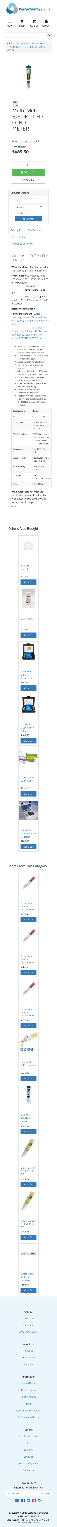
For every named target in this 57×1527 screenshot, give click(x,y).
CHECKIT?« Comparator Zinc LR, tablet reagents (28, 835)
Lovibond (28, 1457)
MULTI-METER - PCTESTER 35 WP (28, 1224)
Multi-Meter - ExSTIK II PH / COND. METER (26, 48)
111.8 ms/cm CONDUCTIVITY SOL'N (26, 336)
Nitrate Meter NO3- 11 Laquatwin (27, 1277)
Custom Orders (28, 1383)
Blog (28, 1403)
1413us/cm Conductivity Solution (27, 329)
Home (10, 43)
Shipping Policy (28, 1397)
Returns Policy (28, 1390)
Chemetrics (28, 1470)
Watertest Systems (28, 1463)
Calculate (28, 218)
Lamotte (28, 1450)
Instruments (23, 43)
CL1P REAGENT (28, 618)
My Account (28, 1318)
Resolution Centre (28, 1332)
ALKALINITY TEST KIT (26, 567)
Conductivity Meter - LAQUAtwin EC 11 (28, 908)
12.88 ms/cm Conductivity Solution (29, 332)
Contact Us (28, 1364)
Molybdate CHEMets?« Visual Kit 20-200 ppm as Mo (28, 676)
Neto (37, 1522)
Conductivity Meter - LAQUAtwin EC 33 (28, 1013)
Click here (21, 390)
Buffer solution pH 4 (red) (25, 315)
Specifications (35, 230)
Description (16, 230)
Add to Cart (29, 172)
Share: (20, 146)
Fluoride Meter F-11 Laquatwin (28, 1063)
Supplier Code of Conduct (28, 1410)
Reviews (22, 243)
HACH (29, 1443)
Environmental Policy (28, 1417)
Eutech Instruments (28, 1436)
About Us (28, 1350)
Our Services (28, 1357)
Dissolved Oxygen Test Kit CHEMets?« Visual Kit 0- (28, 729)
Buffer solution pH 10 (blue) (29, 322)
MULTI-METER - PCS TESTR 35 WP (28, 1171)
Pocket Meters (39, 43)
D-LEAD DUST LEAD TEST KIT (28, 779)
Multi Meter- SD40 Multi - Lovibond (27, 1118)
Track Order (28, 1325)
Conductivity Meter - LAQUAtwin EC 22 (28, 961)
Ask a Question (18, 237)
